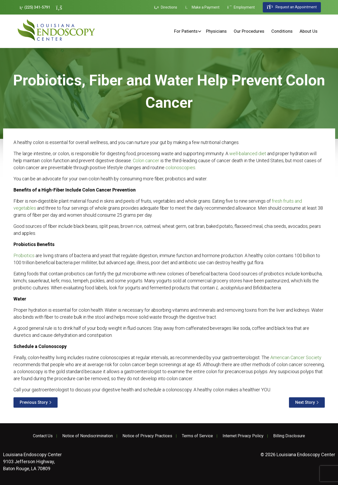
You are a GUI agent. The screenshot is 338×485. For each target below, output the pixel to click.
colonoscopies (180, 167)
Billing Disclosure (289, 436)
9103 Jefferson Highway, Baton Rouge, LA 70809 (32, 461)
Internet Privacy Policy (243, 436)
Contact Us (43, 436)
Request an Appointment (292, 7)
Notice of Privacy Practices (147, 436)
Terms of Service (197, 436)
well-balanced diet (247, 153)
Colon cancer (146, 160)
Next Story (305, 402)
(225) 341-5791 (35, 7)
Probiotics (24, 255)
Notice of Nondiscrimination (87, 436)
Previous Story (34, 402)
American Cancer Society (295, 357)
